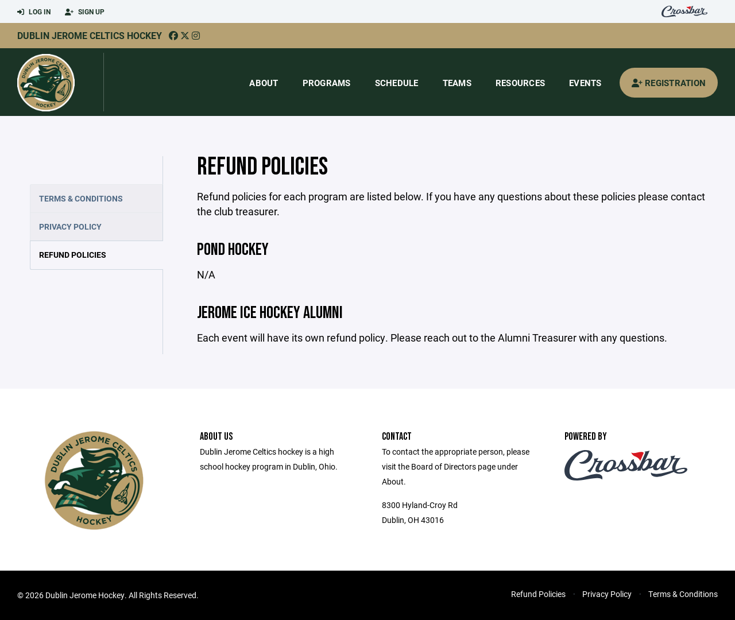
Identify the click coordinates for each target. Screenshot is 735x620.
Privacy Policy (70, 226)
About (263, 82)
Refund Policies (72, 254)
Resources (520, 82)
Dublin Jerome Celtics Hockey (89, 35)
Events (585, 82)
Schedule (397, 82)
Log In (34, 12)
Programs (327, 82)
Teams (457, 82)
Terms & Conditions (81, 198)
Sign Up (85, 12)
